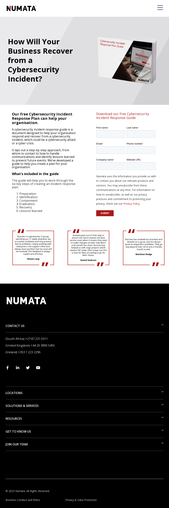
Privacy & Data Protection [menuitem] (81, 500)
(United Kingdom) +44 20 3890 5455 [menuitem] (30, 345)
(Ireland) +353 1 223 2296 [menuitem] (23, 352)
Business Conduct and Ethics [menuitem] (23, 500)
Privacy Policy (131, 203)
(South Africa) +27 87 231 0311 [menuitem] (27, 339)
